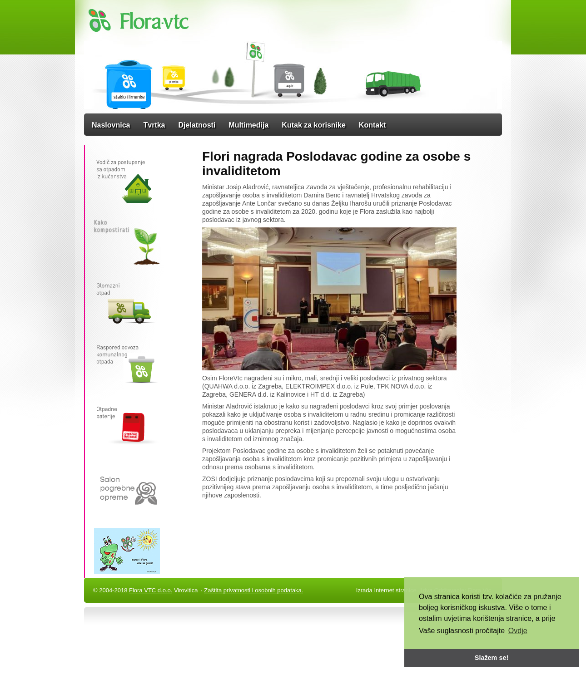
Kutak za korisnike (314, 125)
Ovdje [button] (517, 631)
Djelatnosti (197, 125)
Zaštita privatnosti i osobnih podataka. (253, 590)
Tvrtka (154, 125)
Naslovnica (111, 125)
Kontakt (372, 125)
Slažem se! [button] (491, 657)
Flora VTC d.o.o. (150, 590)
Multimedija (248, 125)
